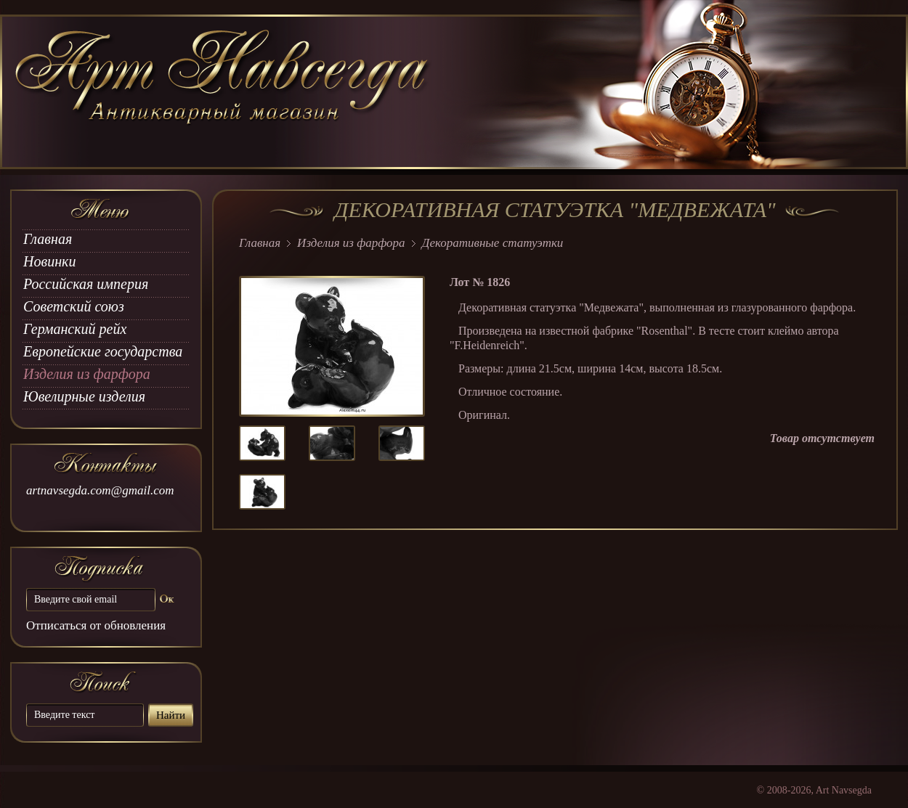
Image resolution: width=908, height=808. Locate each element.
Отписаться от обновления (96, 625)
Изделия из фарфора (86, 374)
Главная (47, 239)
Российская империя (85, 284)
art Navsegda (223, 92)
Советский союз (73, 306)
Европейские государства (102, 351)
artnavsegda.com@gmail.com (100, 490)
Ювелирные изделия (84, 396)
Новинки (49, 261)
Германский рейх (74, 329)
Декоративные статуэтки (493, 243)
